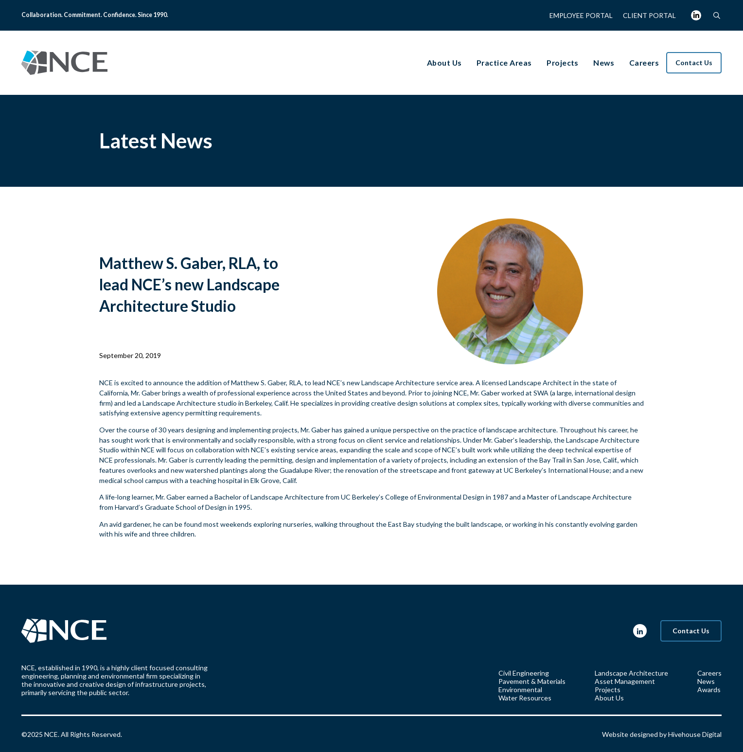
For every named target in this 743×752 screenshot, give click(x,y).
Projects (607, 689)
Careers (709, 673)
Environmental (520, 689)
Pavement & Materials (532, 681)
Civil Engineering (523, 673)
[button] (716, 15)
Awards (709, 689)
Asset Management (625, 681)
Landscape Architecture (398, 382)
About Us (609, 698)
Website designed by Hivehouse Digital (662, 734)
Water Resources (524, 698)
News (706, 681)
